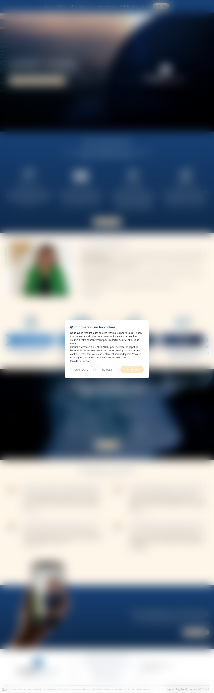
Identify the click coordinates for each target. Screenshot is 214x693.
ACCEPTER (132, 369)
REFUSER (107, 369)
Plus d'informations (80, 361)
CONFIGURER (82, 369)
